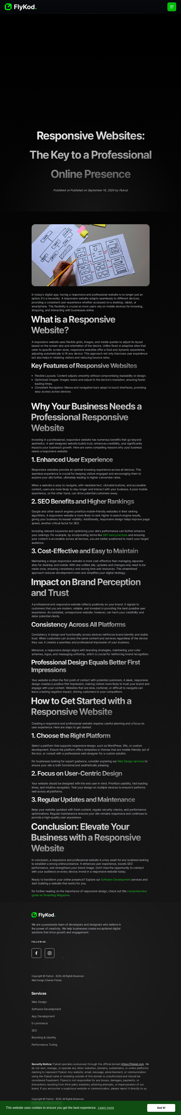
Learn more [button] (106, 1107)
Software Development (115, 879)
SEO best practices (115, 535)
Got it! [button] (161, 1107)
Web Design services (130, 761)
